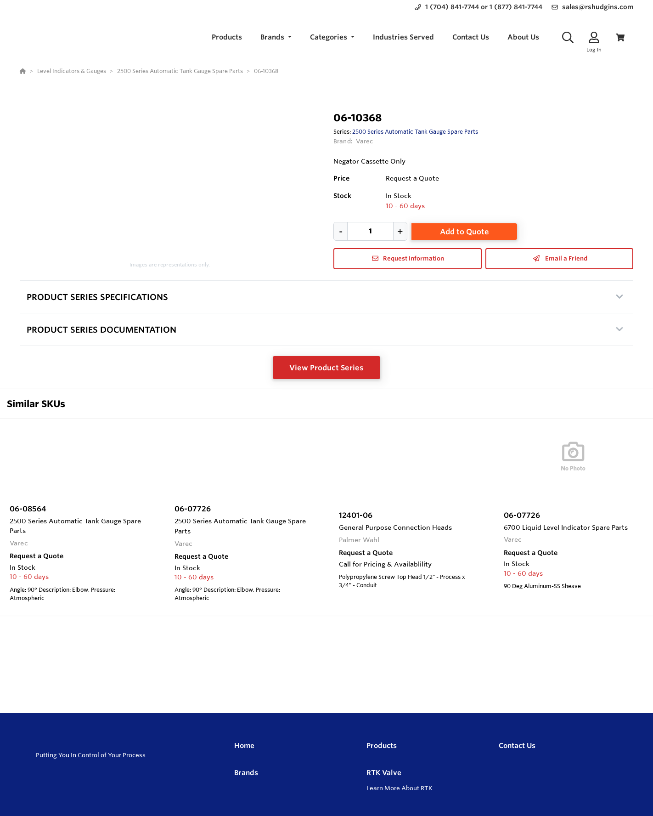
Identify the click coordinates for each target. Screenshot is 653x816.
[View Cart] (620, 37)
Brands (246, 772)
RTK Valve (383, 772)
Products (381, 745)
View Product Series (326, 367)
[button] (276, 37)
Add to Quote (464, 231)
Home (244, 745)
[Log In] (594, 37)
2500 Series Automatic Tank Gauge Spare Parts (415, 131)
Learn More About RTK (399, 788)
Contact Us (517, 745)
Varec (364, 141)
